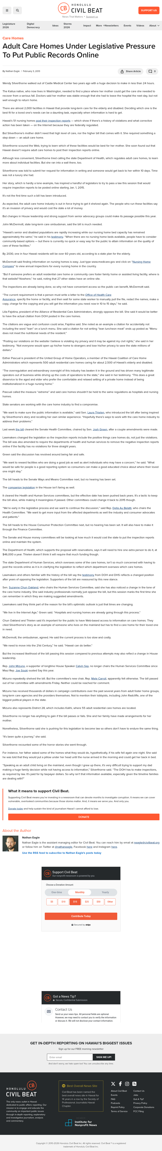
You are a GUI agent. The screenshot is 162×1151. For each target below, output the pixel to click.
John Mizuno (17, 666)
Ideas (55, 25)
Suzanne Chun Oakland (23, 587)
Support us (92, 16)
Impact (87, 25)
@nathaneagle (63, 847)
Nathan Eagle (13, 71)
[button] (7, 10)
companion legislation (21, 487)
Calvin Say (82, 666)
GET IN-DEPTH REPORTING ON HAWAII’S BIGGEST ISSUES (81, 1043)
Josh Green (100, 429)
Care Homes (13, 38)
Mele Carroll (98, 678)
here (89, 847)
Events (127, 25)
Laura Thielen (95, 412)
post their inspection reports (53, 121)
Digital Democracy (33, 25)
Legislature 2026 (9, 25)
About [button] (154, 25)
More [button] (100, 25)
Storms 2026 (68, 25)
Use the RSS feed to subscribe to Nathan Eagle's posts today (61, 853)
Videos (140, 25)
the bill (20, 429)
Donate (83, 817)
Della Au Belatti (121, 508)
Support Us (149, 10)
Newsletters (112, 25)
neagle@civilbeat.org (146, 842)
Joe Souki (22, 670)
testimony (57, 237)
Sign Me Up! (103, 1057)
